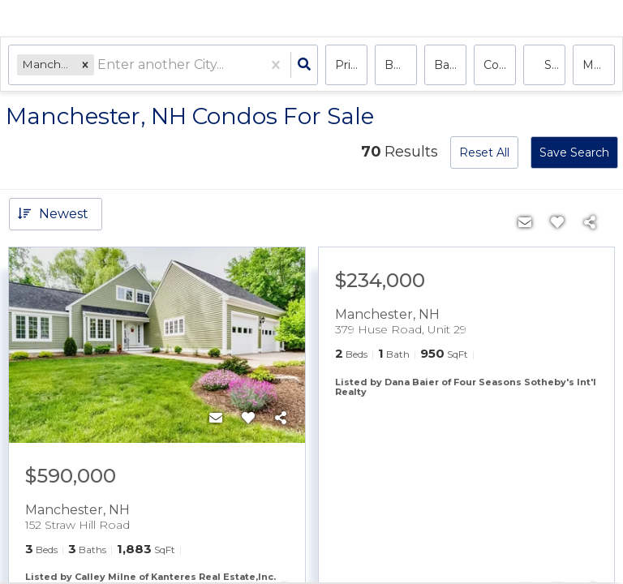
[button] (85, 64)
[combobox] (99, 65)
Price (349, 65)
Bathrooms (450, 65)
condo (499, 65)
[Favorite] (248, 418)
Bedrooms (401, 65)
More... (598, 65)
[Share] (280, 418)
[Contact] (216, 418)
